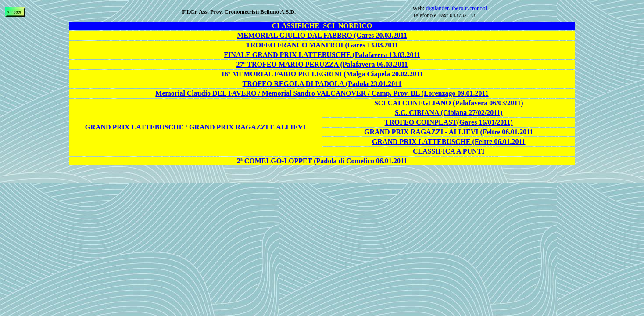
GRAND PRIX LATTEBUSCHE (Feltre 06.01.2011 (449, 141)
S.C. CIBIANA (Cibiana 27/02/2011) (449, 112)
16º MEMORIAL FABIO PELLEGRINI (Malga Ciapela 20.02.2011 (322, 74)
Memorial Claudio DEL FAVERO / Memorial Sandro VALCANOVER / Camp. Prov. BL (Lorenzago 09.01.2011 (321, 93)
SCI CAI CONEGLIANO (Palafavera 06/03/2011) (448, 103)
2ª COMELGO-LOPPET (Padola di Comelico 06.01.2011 (322, 161)
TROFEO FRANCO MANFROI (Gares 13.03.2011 (322, 45)
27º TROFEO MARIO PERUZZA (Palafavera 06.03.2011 (322, 64)
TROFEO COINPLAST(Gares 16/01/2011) (449, 122)
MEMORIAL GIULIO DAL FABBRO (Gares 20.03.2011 (322, 35)
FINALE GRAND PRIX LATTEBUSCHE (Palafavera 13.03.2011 (322, 54)
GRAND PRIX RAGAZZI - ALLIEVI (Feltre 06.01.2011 (448, 132)
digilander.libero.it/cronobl (456, 8)
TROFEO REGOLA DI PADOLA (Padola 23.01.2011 (322, 83)
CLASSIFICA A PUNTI (449, 151)
